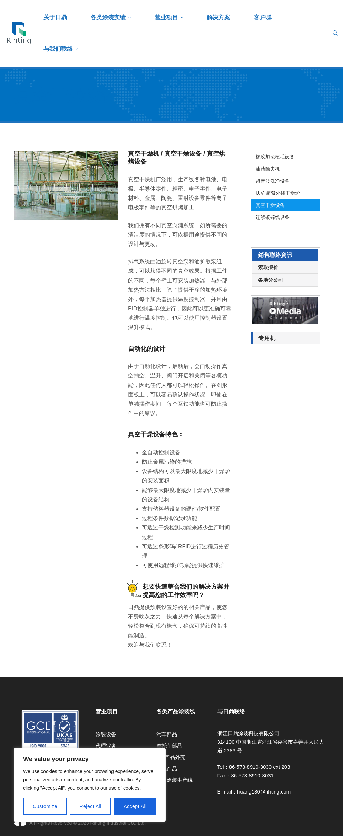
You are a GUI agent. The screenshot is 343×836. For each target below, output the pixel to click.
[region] (90, 785)
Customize (45, 806)
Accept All (135, 806)
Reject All (90, 806)
